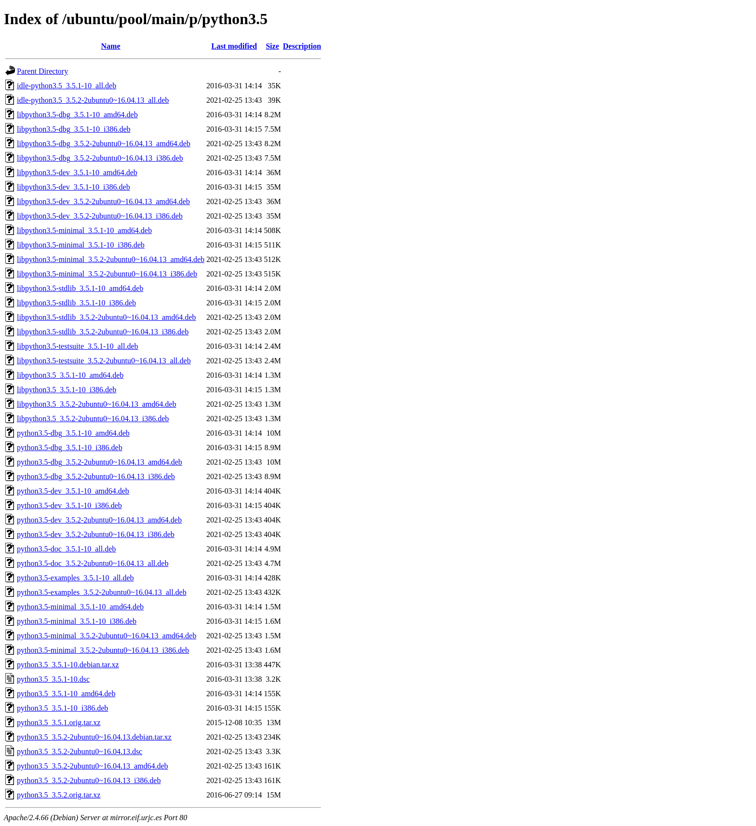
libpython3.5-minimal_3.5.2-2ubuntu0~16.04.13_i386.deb (107, 274)
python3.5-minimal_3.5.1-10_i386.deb (76, 621)
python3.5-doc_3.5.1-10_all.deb (66, 549)
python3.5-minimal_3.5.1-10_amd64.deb (80, 607)
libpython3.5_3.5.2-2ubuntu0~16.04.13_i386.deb (93, 418)
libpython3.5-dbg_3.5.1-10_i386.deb (74, 129)
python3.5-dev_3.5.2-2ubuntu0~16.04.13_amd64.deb (99, 520)
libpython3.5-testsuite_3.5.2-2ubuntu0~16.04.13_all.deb (104, 361)
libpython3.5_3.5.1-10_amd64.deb (70, 375)
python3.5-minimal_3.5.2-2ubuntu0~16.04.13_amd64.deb (106, 636)
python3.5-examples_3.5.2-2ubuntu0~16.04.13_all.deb (102, 592)
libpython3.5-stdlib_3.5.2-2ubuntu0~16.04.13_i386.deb (103, 332)
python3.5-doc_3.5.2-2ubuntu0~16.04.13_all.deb (92, 563)
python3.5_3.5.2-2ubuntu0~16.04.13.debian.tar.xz (94, 737)
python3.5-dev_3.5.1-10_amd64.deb (73, 491)
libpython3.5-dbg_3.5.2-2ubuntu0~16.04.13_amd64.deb (103, 143)
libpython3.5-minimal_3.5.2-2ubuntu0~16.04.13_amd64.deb (110, 259)
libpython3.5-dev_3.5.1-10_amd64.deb (77, 172)
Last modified (234, 46)
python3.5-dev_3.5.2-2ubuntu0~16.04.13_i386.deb (96, 534)
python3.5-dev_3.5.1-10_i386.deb (69, 505)
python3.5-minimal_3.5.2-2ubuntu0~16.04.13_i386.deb (103, 650)
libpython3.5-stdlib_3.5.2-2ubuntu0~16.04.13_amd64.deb (106, 317)
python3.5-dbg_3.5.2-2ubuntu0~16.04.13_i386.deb (96, 476)
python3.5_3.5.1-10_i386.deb (62, 708)
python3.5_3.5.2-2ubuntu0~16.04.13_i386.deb (89, 780)
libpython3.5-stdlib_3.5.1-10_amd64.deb (80, 288)
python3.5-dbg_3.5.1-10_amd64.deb (73, 433)
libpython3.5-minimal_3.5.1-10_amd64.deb (84, 230)
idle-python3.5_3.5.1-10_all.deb (66, 86)
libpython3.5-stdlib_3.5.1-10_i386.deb (76, 303)
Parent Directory (42, 71)
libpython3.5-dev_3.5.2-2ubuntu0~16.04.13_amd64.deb (103, 201)
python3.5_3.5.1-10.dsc (53, 679)
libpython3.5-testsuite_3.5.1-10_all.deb (77, 346)
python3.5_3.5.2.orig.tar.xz (58, 795)
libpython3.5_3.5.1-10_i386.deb (66, 389)
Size (272, 46)
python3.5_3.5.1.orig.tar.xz (58, 722)
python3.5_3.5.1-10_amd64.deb (66, 693)
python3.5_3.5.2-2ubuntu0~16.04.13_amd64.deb (92, 766)
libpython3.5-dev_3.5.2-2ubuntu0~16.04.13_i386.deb (100, 216)
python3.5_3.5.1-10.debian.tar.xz (68, 665)
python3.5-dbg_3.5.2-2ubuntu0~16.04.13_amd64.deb (99, 462)
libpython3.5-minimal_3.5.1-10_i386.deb (81, 245)
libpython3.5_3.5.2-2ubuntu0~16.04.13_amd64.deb (96, 404)
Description (302, 46)
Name (111, 46)
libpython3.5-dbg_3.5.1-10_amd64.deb (77, 114)
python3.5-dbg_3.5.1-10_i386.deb (69, 447)
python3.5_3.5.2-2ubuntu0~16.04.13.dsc (79, 751)
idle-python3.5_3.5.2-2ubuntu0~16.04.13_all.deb (93, 100)
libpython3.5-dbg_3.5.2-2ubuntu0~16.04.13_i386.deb (100, 158)
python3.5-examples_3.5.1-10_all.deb (75, 578)
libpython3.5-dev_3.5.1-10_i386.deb (73, 187)
